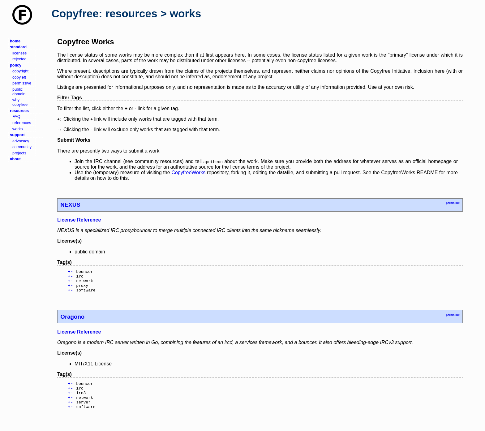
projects (19, 153)
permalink (452, 203)
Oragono (72, 321)
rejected (19, 59)
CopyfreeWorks (188, 172)
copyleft (19, 77)
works (17, 129)
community (22, 146)
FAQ (16, 116)
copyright (20, 71)
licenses (19, 53)
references (21, 122)
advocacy (20, 141)
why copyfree (20, 102)
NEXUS (70, 204)
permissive (21, 83)
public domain (18, 91)
